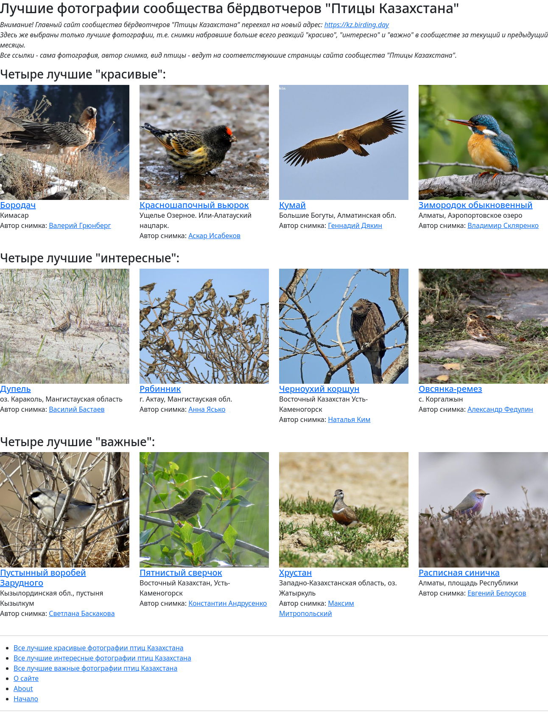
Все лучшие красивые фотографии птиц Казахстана (99, 647)
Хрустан (295, 572)
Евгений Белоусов (496, 593)
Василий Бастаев (76, 409)
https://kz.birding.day (356, 24)
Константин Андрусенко (227, 603)
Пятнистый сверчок (181, 572)
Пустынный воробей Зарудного (43, 577)
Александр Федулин (500, 409)
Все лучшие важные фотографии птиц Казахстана (95, 668)
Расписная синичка (459, 572)
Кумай (292, 205)
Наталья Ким (349, 419)
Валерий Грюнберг (80, 225)
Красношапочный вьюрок (194, 205)
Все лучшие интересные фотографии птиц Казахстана (102, 658)
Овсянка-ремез (450, 388)
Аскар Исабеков (214, 235)
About (23, 688)
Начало (26, 698)
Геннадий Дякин (355, 225)
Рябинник (160, 388)
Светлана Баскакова (82, 613)
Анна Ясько (206, 409)
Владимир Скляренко (503, 225)
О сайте (26, 678)
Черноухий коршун (319, 388)
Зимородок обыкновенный (476, 205)
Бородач (18, 205)
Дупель (15, 388)
